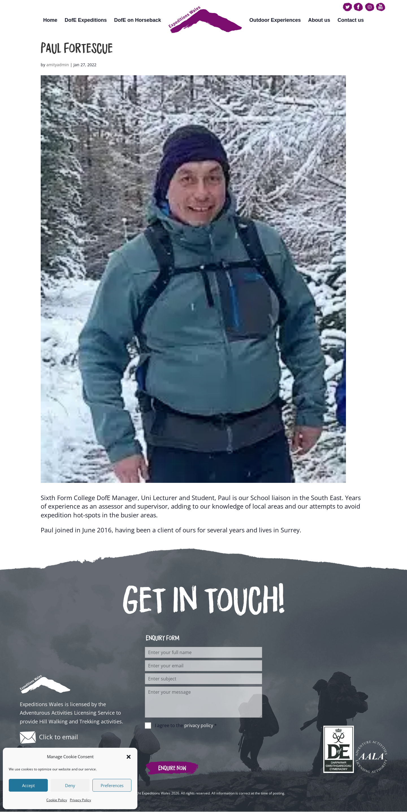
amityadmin (57, 64)
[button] (128, 757)
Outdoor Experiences (275, 20)
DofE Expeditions (86, 20)
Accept (28, 785)
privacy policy (198, 725)
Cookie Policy (56, 800)
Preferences (112, 785)
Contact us (350, 20)
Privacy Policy (80, 800)
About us (319, 20)
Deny (70, 785)
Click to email (58, 736)
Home (50, 20)
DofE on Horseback (137, 20)
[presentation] (188, 742)
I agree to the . (186, 725)
